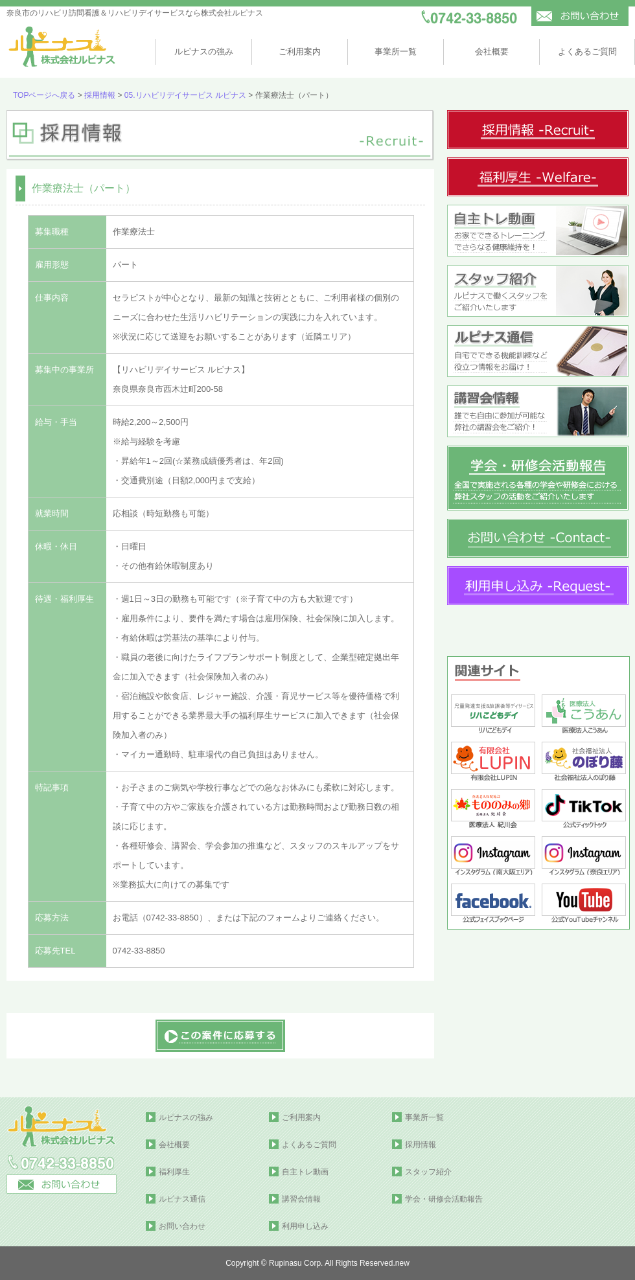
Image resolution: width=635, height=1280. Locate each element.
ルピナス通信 (182, 1199)
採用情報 (99, 95)
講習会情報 (301, 1199)
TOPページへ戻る (44, 95)
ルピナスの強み (203, 51)
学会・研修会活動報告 (444, 1199)
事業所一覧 (396, 51)
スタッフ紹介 (428, 1171)
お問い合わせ (182, 1226)
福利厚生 (174, 1171)
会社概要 (492, 51)
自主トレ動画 (305, 1171)
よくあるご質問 (587, 51)
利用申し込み (305, 1226)
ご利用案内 (300, 51)
